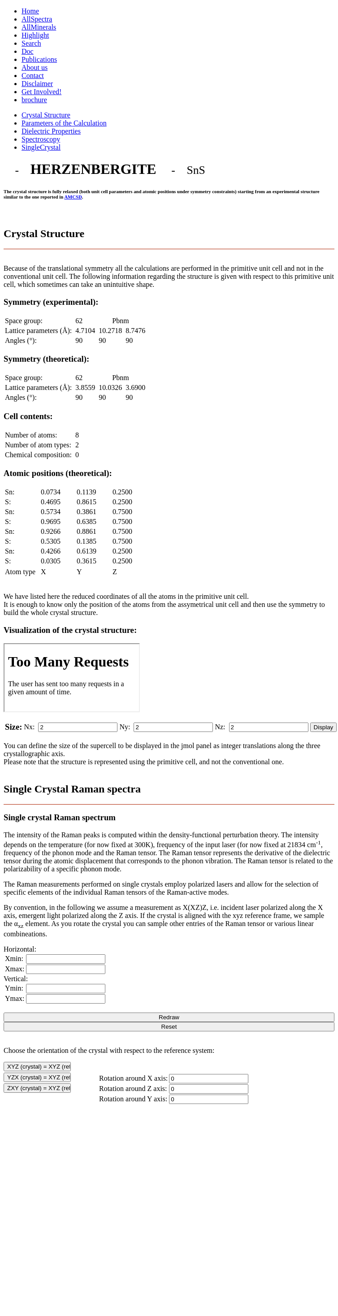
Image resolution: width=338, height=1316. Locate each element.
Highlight (35, 35)
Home (30, 11)
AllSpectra (37, 19)
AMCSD (73, 196)
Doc (28, 51)
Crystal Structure (46, 115)
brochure (34, 100)
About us (35, 67)
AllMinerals (39, 27)
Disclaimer (37, 83)
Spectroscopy (41, 139)
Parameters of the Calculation (64, 123)
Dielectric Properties (51, 131)
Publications (39, 59)
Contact (33, 75)
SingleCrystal (41, 147)
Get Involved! (41, 91)
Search (31, 43)
